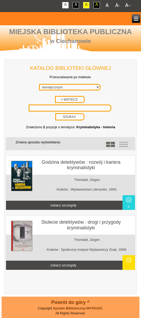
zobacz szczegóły (63, 205)
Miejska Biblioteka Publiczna (70, 32)
